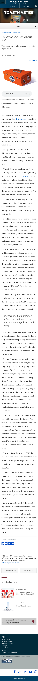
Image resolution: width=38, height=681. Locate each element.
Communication (6, 32)
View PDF (25, 20)
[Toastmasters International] (19, 2)
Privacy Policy (5, 639)
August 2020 (16, 32)
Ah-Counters (20, 119)
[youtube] (34, 60)
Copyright (4, 646)
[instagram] (35, 60)
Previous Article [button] (10, 570)
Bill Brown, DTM (10, 55)
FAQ (3, 637)
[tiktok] (30, 60)
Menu (19, 26)
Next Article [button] (28, 570)
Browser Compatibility (7, 643)
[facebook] (29, 60)
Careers (4, 650)
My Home (12, 6)
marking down (23, 176)
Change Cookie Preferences (9, 652)
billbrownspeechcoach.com (10, 563)
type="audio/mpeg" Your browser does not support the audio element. (17, 94)
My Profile (26, 6)
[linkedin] (32, 60)
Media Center (5, 648)
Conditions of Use (6, 641)
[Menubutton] (3, 2)
